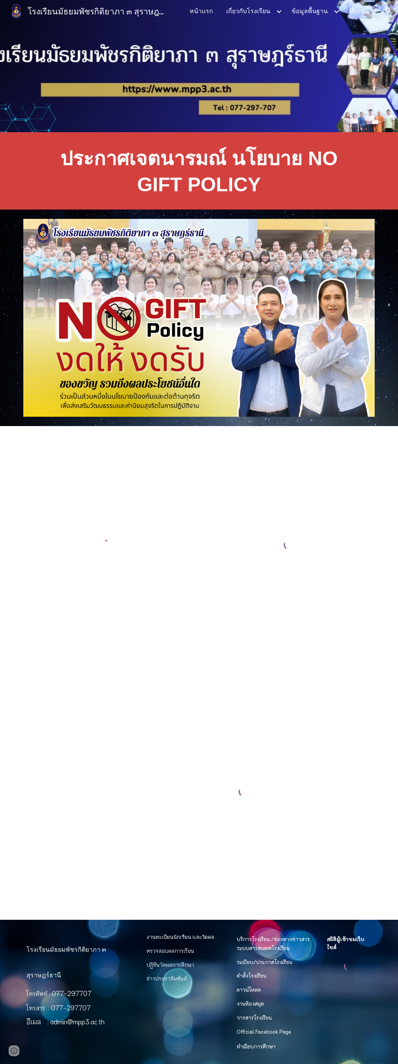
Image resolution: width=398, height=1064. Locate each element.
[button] (388, 11)
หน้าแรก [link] (201, 11)
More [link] (357, 11)
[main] (199, 171)
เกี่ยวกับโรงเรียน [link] (248, 11)
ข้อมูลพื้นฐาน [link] (310, 11)
